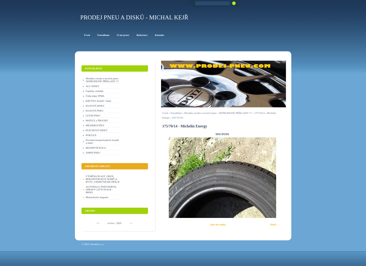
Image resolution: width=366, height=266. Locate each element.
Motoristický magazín (97, 197)
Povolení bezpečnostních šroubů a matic (102, 141)
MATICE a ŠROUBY (97, 120)
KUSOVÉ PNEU (94, 110)
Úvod (165, 113)
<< (98, 223)
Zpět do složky (218, 224)
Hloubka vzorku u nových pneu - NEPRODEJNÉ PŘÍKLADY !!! (218, 113)
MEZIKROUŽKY (95, 125)
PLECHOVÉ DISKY (97, 130)
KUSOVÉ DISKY (95, 105)
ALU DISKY (92, 86)
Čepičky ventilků (94, 91)
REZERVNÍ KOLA (96, 147)
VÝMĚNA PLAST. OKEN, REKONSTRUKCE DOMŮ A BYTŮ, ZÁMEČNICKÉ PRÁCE (103, 179)
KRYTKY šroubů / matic (99, 100)
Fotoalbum (176, 113)
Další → (274, 224)
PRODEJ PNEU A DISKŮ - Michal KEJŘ (134, 17)
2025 (119, 223)
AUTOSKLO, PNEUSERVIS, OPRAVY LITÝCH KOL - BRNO (101, 189)
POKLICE (91, 135)
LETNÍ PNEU (93, 115)
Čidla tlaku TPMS (95, 95)
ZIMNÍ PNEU (93, 152)
